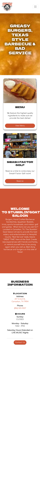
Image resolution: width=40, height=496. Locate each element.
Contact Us (20, 342)
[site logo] (7, 7)
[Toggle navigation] (35, 7)
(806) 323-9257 (20, 308)
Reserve (20, 181)
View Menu (20, 126)
